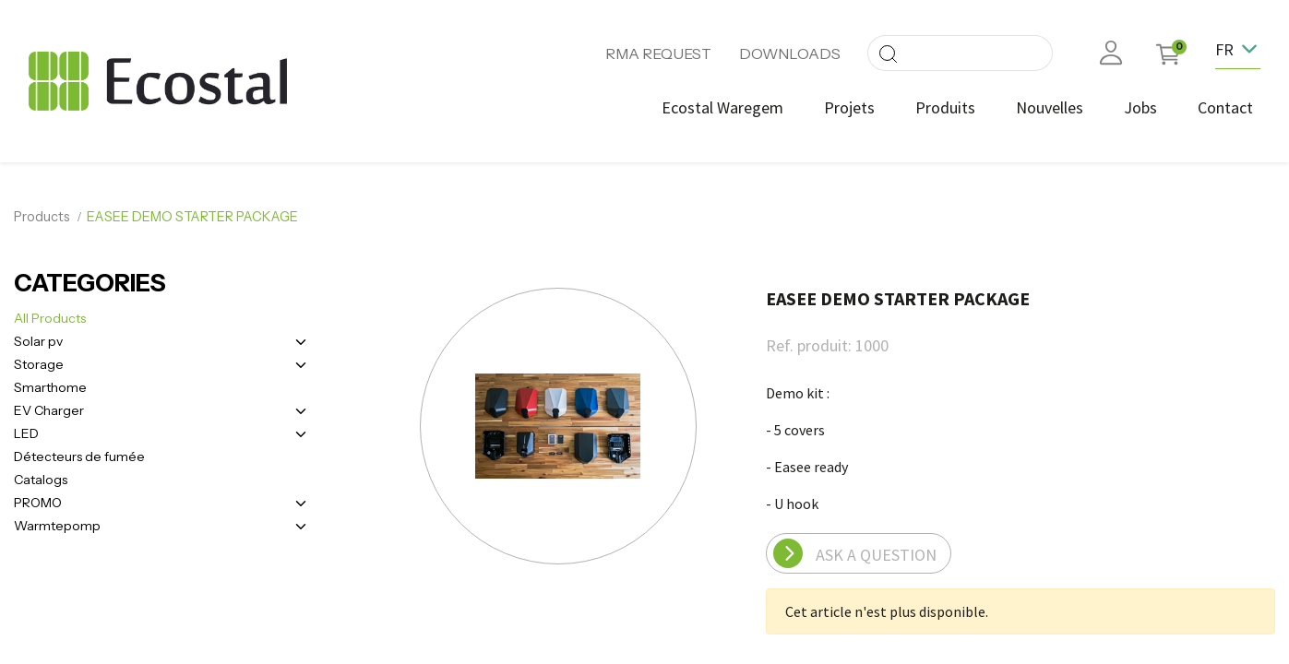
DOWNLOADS (790, 53)
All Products (50, 318)
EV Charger (49, 410)
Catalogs (40, 479)
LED (26, 433)
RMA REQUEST (658, 53)
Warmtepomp (57, 525)
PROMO (38, 502)
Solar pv (38, 341)
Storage (39, 364)
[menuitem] (722, 107)
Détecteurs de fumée (79, 456)
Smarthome (50, 387)
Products (42, 216)
